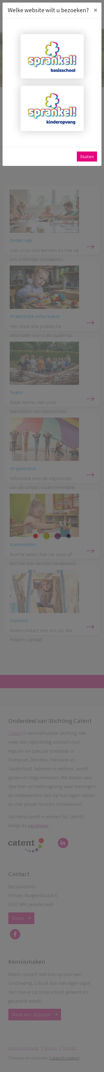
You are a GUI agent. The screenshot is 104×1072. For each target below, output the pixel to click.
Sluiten (87, 156)
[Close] (95, 10)
